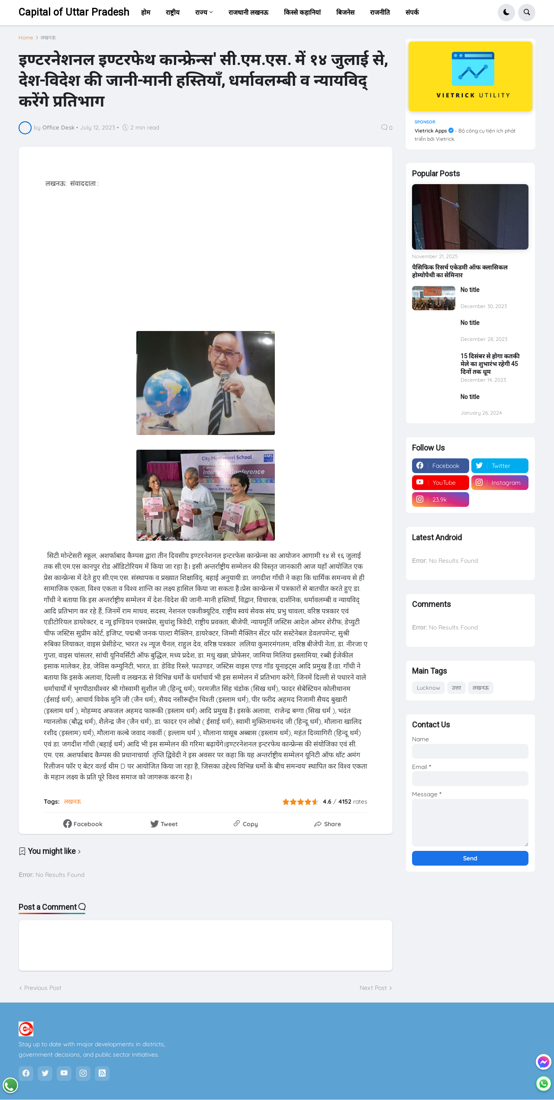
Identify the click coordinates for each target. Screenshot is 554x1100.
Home (26, 37)
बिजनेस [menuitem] (345, 12)
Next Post (373, 988)
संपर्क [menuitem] (412, 12)
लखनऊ (48, 37)
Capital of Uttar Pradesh (74, 12)
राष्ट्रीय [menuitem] (173, 12)
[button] (506, 12)
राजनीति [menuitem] (380, 12)
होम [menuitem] (145, 12)
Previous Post (42, 988)
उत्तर (456, 687)
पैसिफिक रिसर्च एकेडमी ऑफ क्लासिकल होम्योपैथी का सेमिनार (460, 271)
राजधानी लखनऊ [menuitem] (248, 12)
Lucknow (428, 687)
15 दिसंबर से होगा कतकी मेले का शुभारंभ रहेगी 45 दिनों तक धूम (490, 364)
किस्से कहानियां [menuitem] (302, 12)
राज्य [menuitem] (201, 12)
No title (470, 289)
